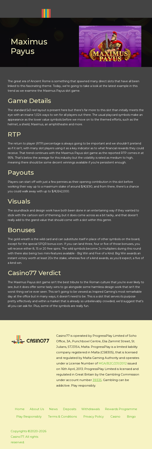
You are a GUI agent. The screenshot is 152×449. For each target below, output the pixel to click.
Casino (115, 416)
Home (20, 409)
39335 (97, 380)
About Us (37, 409)
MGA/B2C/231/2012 (113, 363)
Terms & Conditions (62, 416)
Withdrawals (90, 409)
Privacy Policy (93, 416)
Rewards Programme (121, 409)
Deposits (69, 409)
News (53, 409)
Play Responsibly (29, 416)
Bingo (131, 416)
